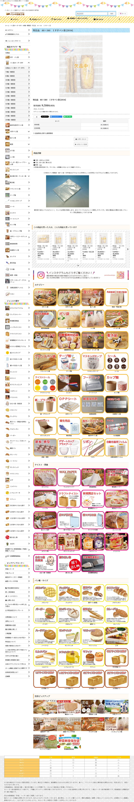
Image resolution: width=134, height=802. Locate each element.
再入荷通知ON (104, 125)
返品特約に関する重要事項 (43, 133)
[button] (119, 19)
